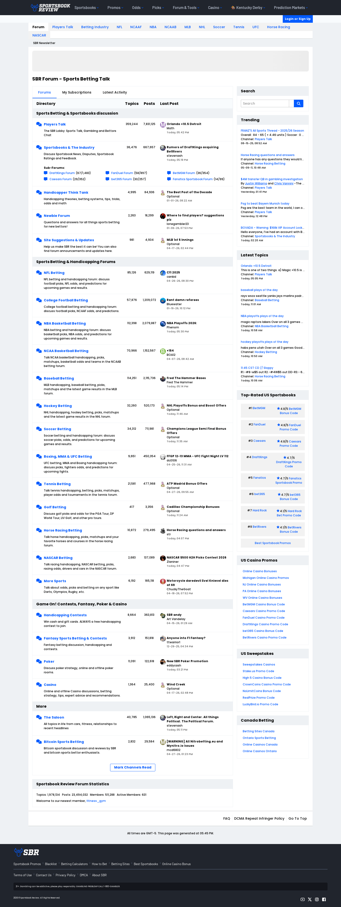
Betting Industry (95, 27)
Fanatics (259, 478)
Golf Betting (55, 507)
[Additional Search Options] (291, 103)
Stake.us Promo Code (258, 671)
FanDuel (259, 424)
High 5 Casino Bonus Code (262, 678)
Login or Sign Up (298, 19)
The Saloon (54, 717)
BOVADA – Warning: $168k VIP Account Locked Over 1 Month (283, 228)
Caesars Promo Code (290, 443)
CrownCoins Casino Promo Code (267, 684)
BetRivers (259, 527)
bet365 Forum (121, 179)
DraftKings (259, 457)
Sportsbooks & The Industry (69, 147)
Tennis (238, 27)
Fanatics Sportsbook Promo (288, 480)
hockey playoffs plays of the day (264, 342)
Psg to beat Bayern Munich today (265, 203)
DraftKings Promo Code (289, 464)
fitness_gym (96, 801)
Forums (44, 92)
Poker (49, 661)
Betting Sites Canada (258, 731)
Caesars (259, 441)
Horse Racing (278, 27)
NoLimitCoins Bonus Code (262, 691)
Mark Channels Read (132, 767)
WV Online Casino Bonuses (262, 598)
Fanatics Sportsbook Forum (193, 179)
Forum (38, 27)
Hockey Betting (58, 405)
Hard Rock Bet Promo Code (289, 513)
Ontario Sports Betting (259, 738)
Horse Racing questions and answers (268, 155)
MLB (187, 27)
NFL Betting (54, 272)
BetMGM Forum (184, 173)
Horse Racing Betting (63, 530)
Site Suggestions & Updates (69, 240)
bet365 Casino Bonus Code (263, 631)
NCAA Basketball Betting (66, 351)
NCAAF (136, 27)
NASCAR (39, 35)
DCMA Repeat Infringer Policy (259, 818)
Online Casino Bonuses (260, 571)
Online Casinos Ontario (260, 751)
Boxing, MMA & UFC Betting (68, 456)
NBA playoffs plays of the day (262, 316)
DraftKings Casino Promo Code (265, 624)
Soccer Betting (57, 429)
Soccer (219, 27)
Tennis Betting (57, 484)
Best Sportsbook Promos (273, 543)
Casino (50, 684)
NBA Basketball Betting (65, 323)
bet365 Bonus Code (290, 497)
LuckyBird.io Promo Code (260, 704)
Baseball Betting (59, 378)
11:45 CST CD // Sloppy (257, 368)
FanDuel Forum (122, 173)
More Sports (55, 581)
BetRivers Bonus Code (291, 529)
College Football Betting (66, 300)
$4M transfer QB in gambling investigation (272, 179)
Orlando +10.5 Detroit (256, 266)
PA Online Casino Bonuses (262, 591)
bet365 (259, 494)
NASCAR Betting (58, 557)
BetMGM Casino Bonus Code (264, 604)
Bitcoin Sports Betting (64, 741)
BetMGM (259, 408)
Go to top (297, 818)
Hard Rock (260, 510)
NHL (202, 27)
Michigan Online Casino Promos (266, 578)
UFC (255, 27)
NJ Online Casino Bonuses (262, 584)
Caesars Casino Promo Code (264, 611)
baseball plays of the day (259, 290)
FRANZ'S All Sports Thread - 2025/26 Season (272, 131)
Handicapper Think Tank (66, 192)
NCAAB (170, 27)
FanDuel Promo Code (290, 427)
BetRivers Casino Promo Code (265, 637)
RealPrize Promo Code (259, 698)
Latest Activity (115, 92)
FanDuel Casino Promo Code (264, 618)
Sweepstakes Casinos (259, 664)
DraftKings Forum (62, 173)
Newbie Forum (57, 215)
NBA (153, 27)
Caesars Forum (60, 179)
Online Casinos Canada (260, 744)
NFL (119, 27)
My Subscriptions (76, 92)
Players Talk (62, 27)
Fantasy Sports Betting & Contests (75, 638)
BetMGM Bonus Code (290, 411)
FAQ (226, 818)
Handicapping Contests (65, 615)
